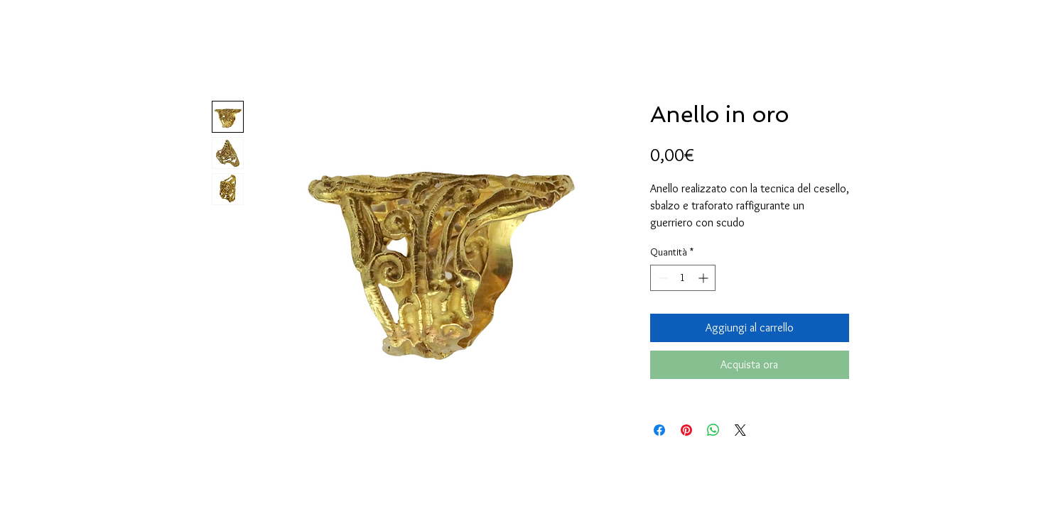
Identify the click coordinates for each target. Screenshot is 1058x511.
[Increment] (704, 277)
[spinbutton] (683, 277)
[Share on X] (740, 430)
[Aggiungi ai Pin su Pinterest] (686, 430)
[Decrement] (661, 277)
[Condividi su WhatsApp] (713, 430)
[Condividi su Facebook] (659, 430)
